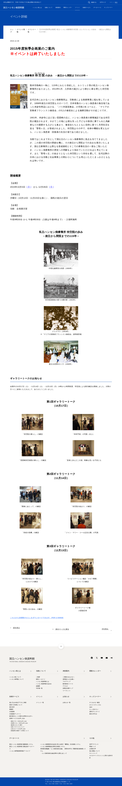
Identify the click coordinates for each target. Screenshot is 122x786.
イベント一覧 (32, 30)
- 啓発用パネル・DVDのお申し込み (19, 723)
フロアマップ (66, 681)
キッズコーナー (108, 7)
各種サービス (86, 7)
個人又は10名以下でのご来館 (17, 702)
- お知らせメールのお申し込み (17, 728)
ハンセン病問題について (16, 679)
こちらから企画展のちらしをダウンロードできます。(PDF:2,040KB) (36, 618)
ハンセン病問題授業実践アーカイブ (19, 751)
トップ (11, 30)
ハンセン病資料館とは (42, 681)
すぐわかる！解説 (94, 702)
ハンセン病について (15, 677)
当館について (48, 7)
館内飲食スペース (68, 683)
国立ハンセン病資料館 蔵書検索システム (21, 744)
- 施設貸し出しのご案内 (16, 725)
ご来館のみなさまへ (68, 677)
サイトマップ (93, 753)
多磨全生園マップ (68, 688)
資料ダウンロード (94, 711)
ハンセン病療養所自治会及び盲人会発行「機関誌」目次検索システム (60, 744)
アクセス (65, 686)
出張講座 (12, 711)
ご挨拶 (38, 677)
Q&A (90, 707)
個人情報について (94, 751)
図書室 (11, 709)
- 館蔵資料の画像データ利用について (19, 730)
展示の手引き (93, 714)
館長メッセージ (40, 679)
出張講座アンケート (15, 714)
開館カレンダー (67, 7)
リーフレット (66, 690)
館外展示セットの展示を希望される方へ (21, 716)
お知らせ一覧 (66, 702)
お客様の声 (92, 748)
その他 (91, 738)
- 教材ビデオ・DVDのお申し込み (18, 721)
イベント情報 (21, 30)
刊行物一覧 (39, 688)
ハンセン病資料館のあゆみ (44, 683)
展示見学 (12, 707)
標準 (111, 2)
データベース (97, 7)
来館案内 (58, 7)
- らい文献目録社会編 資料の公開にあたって (54, 753)
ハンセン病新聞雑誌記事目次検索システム (52, 746)
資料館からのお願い (68, 679)
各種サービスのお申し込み (17, 718)
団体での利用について (15, 705)
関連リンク (92, 746)
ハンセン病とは (37, 7)
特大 (116, 2)
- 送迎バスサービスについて (17, 727)
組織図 (38, 686)
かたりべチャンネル (95, 705)
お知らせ (66, 696)
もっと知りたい (93, 709)
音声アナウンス (93, 744)
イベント (77, 7)
